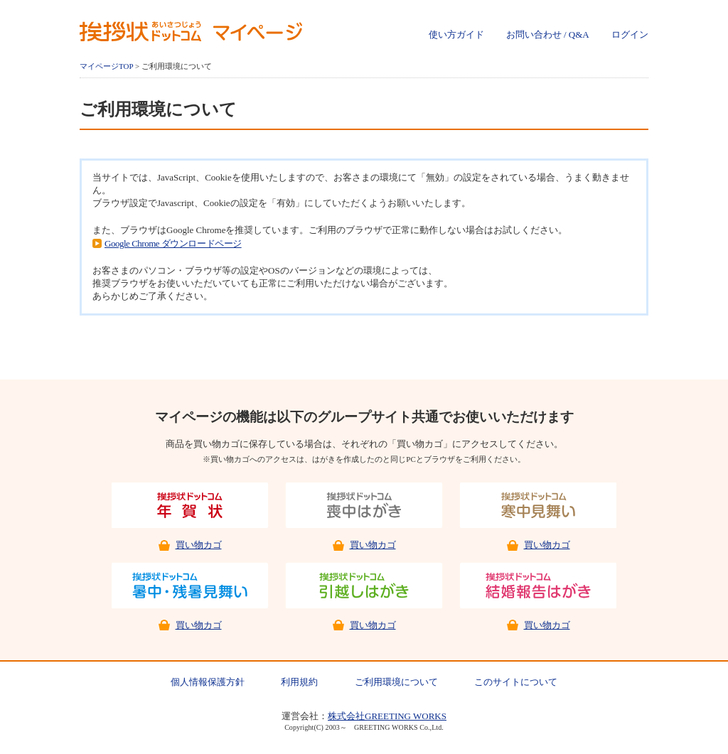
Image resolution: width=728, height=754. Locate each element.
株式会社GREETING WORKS (387, 716)
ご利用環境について (396, 682)
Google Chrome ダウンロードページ (173, 243)
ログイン (629, 34)
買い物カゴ (199, 544)
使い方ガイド (456, 34)
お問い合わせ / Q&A (547, 34)
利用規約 (299, 682)
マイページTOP (106, 66)
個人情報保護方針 (208, 682)
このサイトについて (515, 682)
